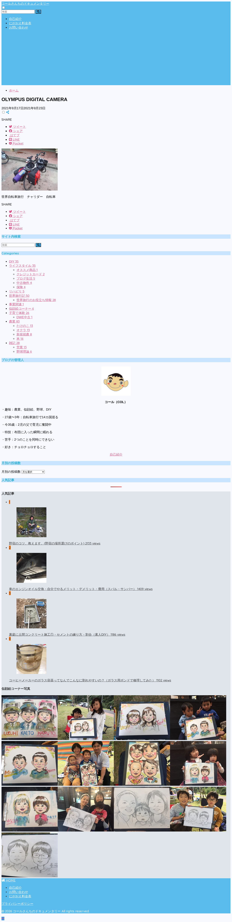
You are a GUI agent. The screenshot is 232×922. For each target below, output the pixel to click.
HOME (8, 880)
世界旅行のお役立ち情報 (36, 300)
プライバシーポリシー (17, 904)
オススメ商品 (27, 270)
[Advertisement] (116, 59)
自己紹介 (15, 19)
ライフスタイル (22, 265)
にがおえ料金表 (20, 23)
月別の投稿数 (11, 472)
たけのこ (24, 326)
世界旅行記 (19, 296)
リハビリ (16, 291)
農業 (14, 321)
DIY (14, 261)
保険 (20, 287)
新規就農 (24, 334)
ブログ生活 (25, 278)
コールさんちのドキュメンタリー (25, 3)
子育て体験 (19, 313)
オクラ (23, 330)
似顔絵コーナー (21, 308)
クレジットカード (30, 274)
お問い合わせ (18, 27)
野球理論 (24, 351)
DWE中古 (24, 317)
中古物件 (24, 283)
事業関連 (16, 304)
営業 (21, 347)
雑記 (14, 343)
